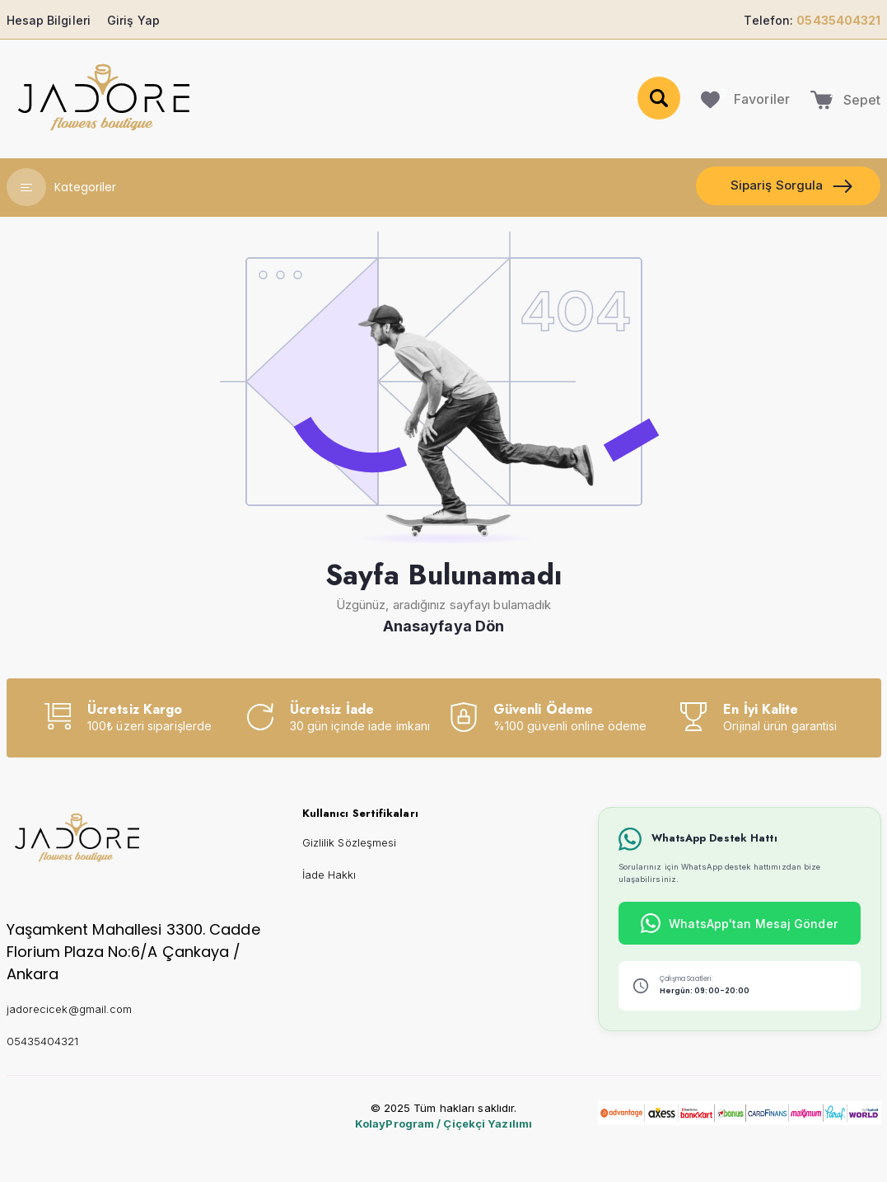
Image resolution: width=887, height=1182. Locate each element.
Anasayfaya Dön (443, 626)
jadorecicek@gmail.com (70, 1008)
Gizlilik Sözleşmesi (349, 842)
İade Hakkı (329, 874)
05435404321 (43, 1041)
